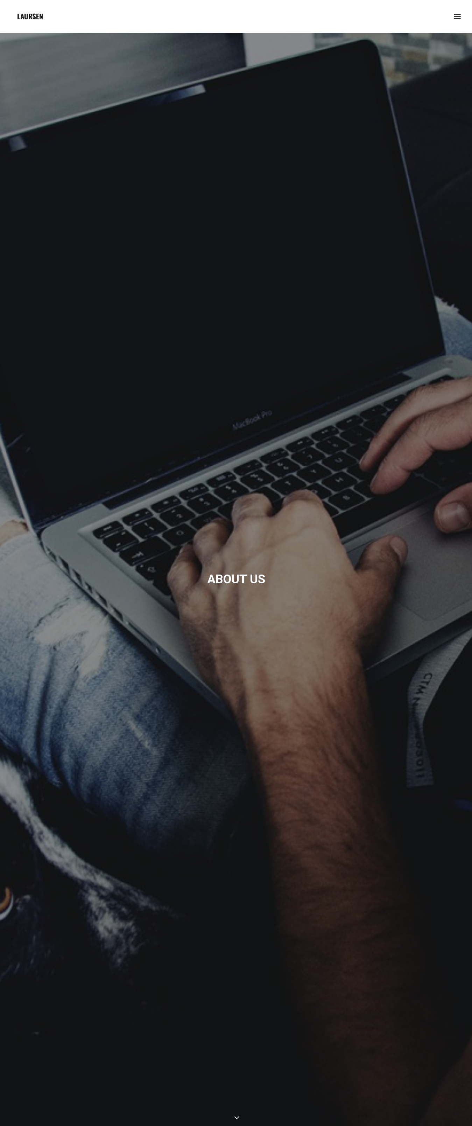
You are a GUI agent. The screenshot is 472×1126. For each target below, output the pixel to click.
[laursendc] (30, 16)
